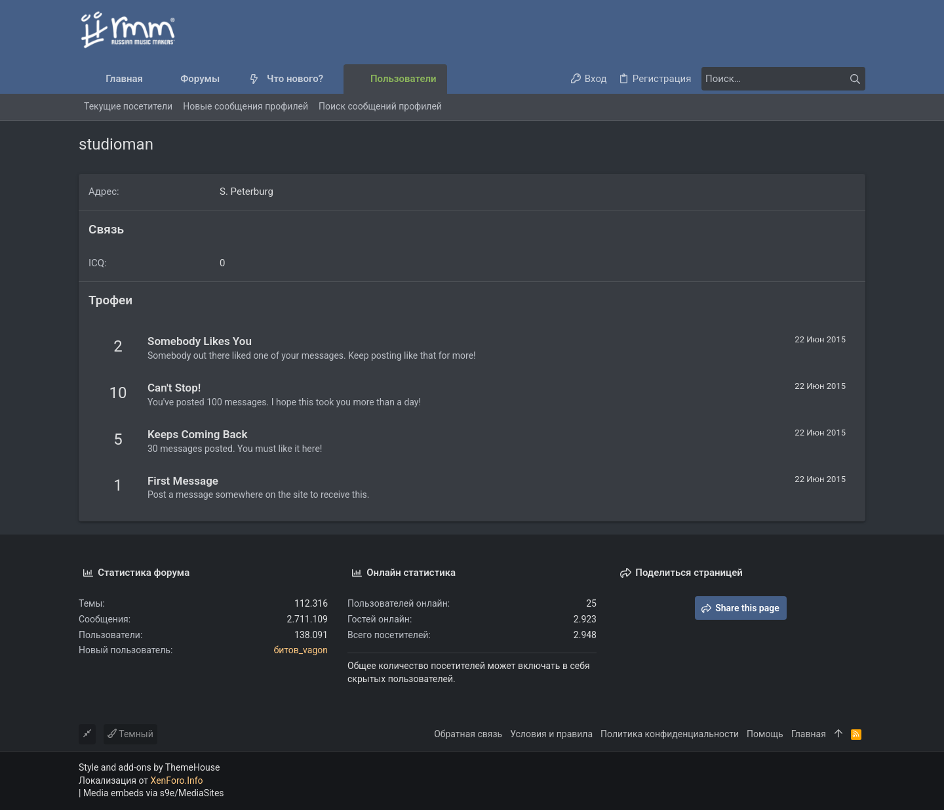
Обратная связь (468, 734)
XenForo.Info (177, 780)
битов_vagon (301, 650)
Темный (130, 734)
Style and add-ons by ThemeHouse (149, 767)
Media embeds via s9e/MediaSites (153, 793)
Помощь (765, 734)
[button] (230, 79)
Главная (808, 734)
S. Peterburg (246, 191)
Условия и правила (551, 734)
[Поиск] (783, 79)
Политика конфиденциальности (669, 734)
